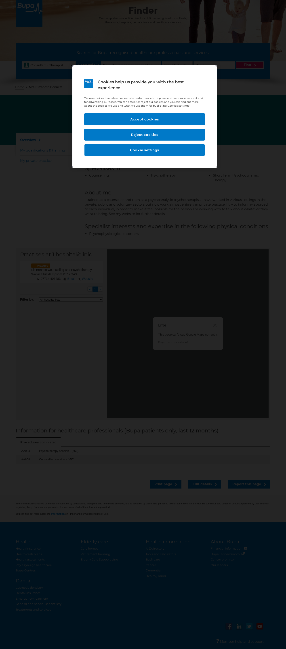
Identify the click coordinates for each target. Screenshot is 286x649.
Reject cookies (144, 135)
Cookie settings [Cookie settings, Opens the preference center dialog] (144, 150)
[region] (144, 116)
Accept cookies (144, 119)
